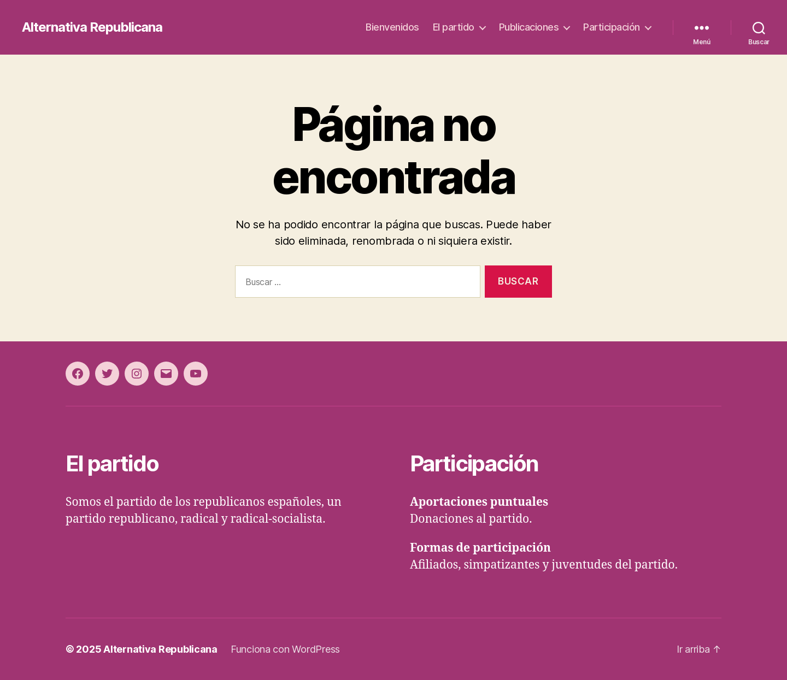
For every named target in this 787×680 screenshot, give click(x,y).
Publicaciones (529, 27)
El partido (453, 27)
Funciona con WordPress (285, 649)
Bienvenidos (392, 27)
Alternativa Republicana (92, 27)
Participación (611, 27)
